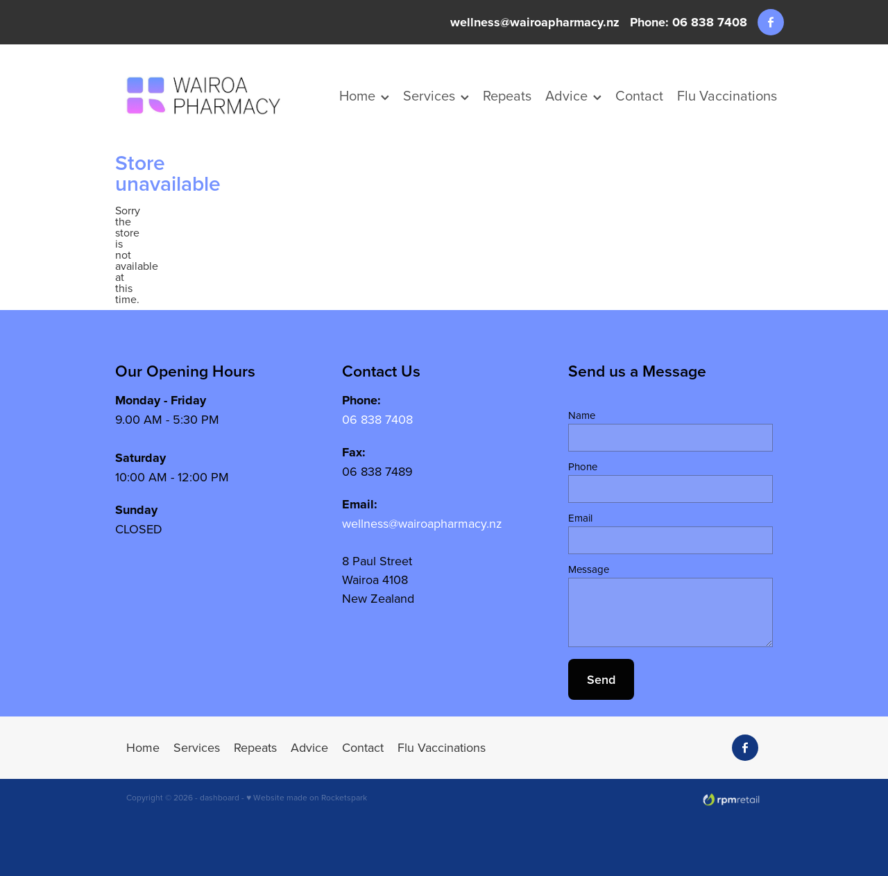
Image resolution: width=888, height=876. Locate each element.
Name (581, 415)
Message (588, 569)
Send (601, 679)
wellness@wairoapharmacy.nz (535, 22)
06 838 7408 (377, 419)
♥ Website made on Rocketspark (306, 797)
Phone (582, 466)
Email (580, 518)
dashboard (219, 797)
